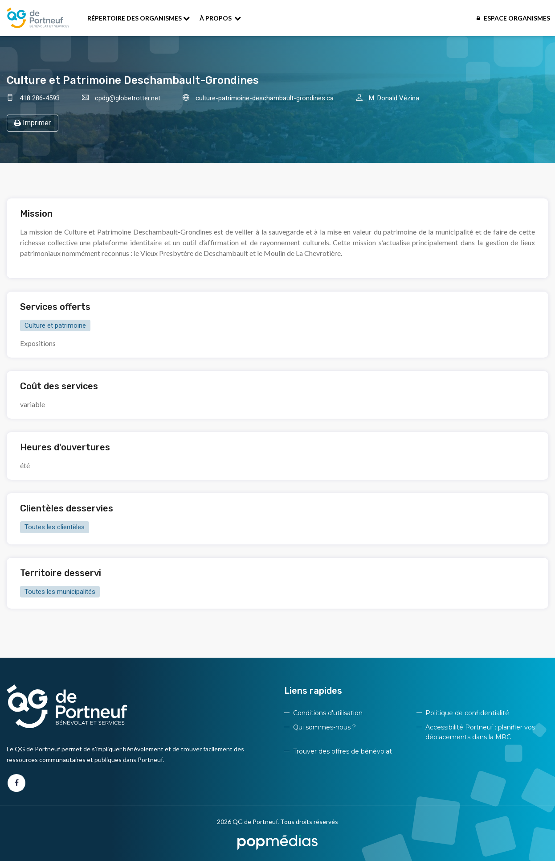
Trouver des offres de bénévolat (342, 751)
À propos (220, 18)
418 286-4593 (40, 98)
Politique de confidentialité (467, 713)
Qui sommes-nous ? (324, 727)
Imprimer (32, 123)
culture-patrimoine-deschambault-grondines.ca (265, 98)
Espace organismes (513, 18)
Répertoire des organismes (138, 18)
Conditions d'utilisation (328, 713)
